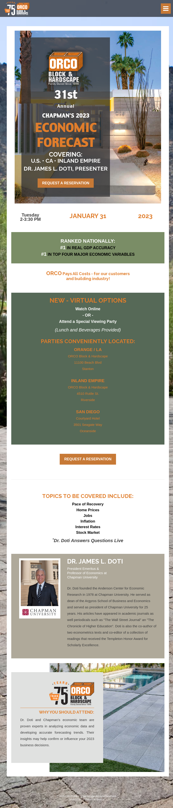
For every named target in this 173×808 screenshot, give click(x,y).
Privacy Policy (76, 799)
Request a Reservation (65, 183)
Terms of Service (95, 799)
